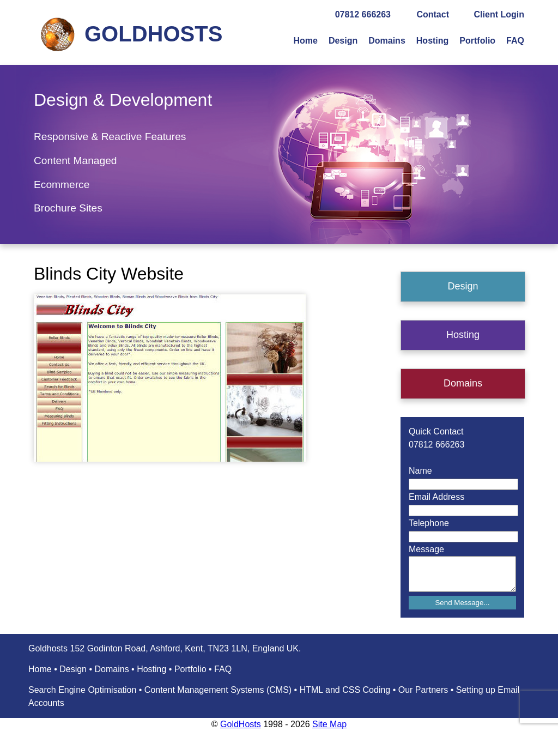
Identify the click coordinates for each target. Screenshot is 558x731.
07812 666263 (363, 14)
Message (426, 549)
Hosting (432, 40)
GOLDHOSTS (153, 34)
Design (343, 40)
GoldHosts (240, 724)
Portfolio (477, 40)
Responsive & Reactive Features (110, 136)
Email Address (436, 497)
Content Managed (75, 160)
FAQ (515, 40)
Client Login (499, 14)
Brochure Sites (68, 208)
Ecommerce (61, 184)
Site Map (329, 724)
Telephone (429, 523)
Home (305, 40)
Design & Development (123, 100)
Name (420, 470)
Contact (432, 14)
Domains (386, 40)
